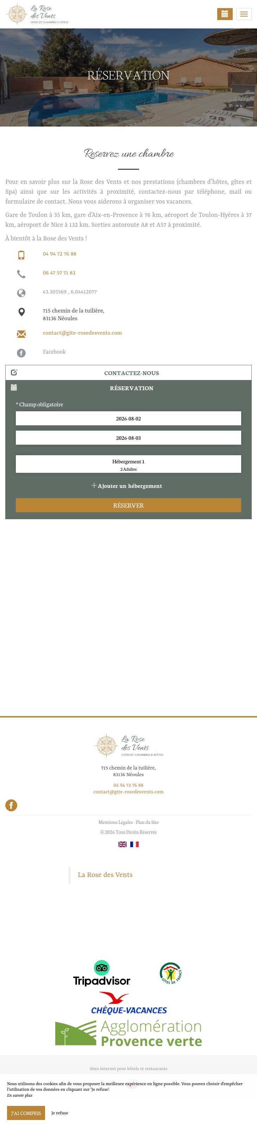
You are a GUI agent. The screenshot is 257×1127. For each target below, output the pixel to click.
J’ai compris (26, 1112)
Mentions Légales (115, 822)
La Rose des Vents (105, 875)
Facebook (54, 352)
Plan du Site (147, 822)
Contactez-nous (85, 372)
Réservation (82, 388)
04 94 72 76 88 (60, 254)
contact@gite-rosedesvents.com (82, 333)
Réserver (128, 505)
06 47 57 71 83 (59, 273)
